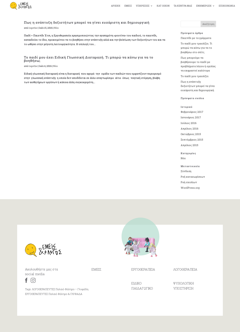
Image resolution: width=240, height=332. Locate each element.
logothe (33, 27)
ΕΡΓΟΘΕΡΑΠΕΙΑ (143, 279)
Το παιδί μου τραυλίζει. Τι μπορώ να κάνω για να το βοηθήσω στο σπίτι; (196, 48)
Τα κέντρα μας (183, 6)
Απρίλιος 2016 (189, 128)
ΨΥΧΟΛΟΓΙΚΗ (183, 293)
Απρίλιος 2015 (189, 145)
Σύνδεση (186, 171)
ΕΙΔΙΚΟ (136, 293)
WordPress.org (190, 187)
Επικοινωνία (227, 6)
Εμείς (128, 6)
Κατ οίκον (163, 6)
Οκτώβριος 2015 (191, 134)
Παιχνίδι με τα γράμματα (196, 38)
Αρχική (115, 6)
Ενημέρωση (203, 6)
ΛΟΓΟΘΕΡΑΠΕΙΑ (185, 279)
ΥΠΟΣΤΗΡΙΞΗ (183, 298)
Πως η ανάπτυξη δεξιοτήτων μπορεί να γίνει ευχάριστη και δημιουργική (86, 22)
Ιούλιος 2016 (188, 123)
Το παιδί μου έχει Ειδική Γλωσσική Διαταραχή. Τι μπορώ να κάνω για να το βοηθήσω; (88, 59)
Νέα (56, 27)
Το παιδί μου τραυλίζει (195, 76)
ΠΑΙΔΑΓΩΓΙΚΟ (142, 298)
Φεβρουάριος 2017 (192, 111)
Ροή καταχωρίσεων (193, 176)
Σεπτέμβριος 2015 (192, 139)
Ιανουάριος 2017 (191, 117)
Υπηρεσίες (142, 6)
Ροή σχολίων (189, 182)
